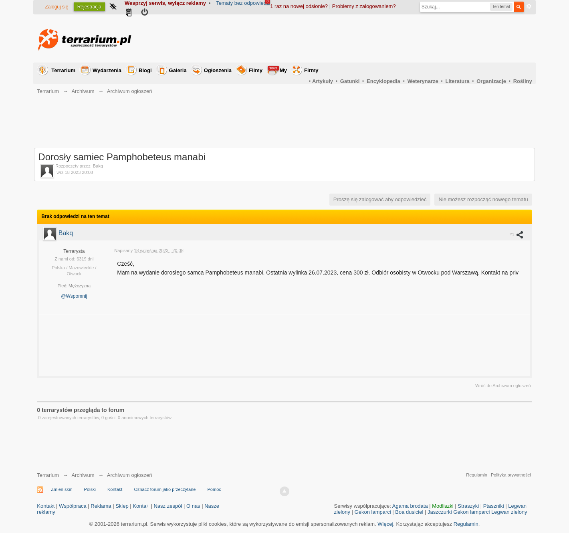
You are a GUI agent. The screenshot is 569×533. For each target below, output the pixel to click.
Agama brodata (410, 506)
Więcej (385, 524)
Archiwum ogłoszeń (129, 475)
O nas (193, 506)
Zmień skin (61, 489)
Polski (90, 489)
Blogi (145, 70)
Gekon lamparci (373, 512)
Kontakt (114, 489)
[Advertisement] (386, 38)
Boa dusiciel (409, 512)
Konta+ (141, 506)
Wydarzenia (107, 70)
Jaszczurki (440, 512)
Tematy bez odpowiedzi (243, 3)
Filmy (255, 70)
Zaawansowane (529, 6)
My (277, 69)
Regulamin (476, 474)
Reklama (101, 506)
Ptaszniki (493, 506)
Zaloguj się (56, 7)
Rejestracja (89, 7)
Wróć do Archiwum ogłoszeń (503, 385)
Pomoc (214, 489)
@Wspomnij (74, 296)
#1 (516, 234)
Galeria (178, 70)
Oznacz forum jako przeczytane (165, 489)
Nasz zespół (167, 506)
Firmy (311, 70)
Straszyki (468, 506)
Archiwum (82, 475)
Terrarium (63, 70)
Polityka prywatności (511, 474)
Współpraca (73, 506)
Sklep (122, 506)
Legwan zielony (509, 512)
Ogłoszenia (218, 70)
